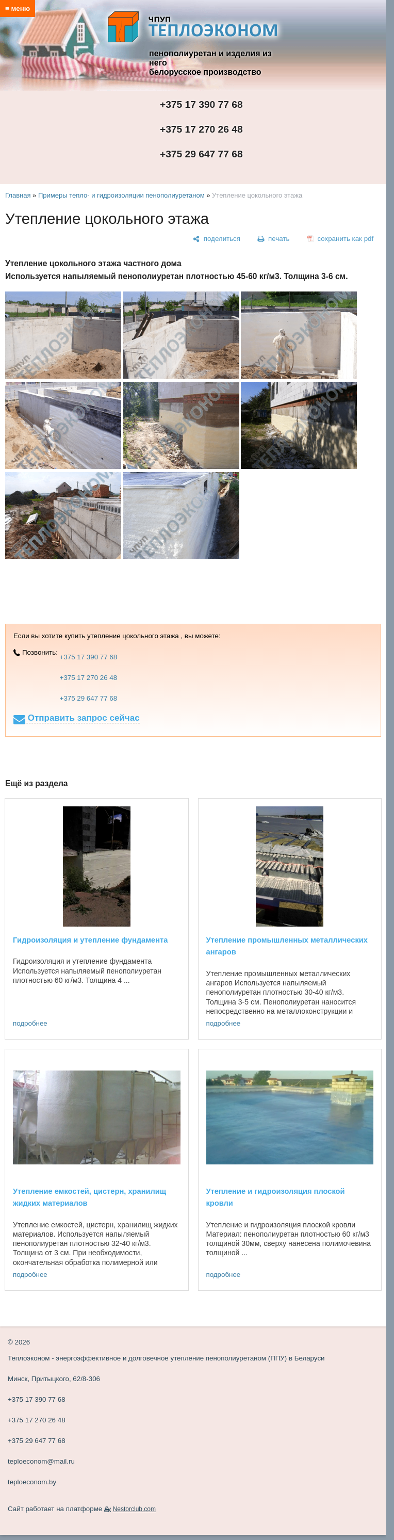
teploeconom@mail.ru (41, 1461)
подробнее (30, 1023)
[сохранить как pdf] (340, 239)
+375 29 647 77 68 (201, 154)
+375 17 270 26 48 (201, 129)
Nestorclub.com (134, 1509)
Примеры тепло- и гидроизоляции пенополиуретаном (121, 195)
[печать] (274, 239)
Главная (17, 195)
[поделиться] (216, 239)
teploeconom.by (32, 1482)
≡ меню (17, 8)
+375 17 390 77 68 (201, 104)
